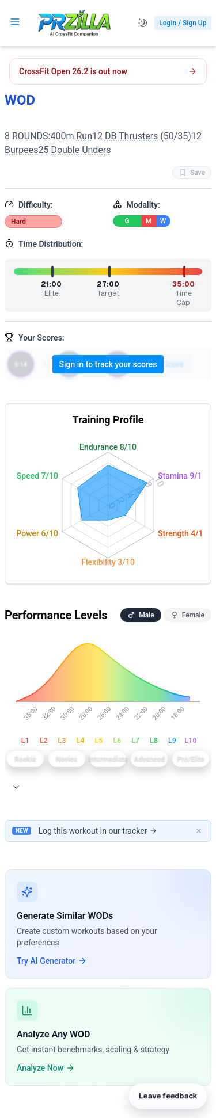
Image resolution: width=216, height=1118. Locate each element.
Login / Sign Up (182, 23)
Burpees (21, 149)
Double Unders (81, 149)
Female (187, 615)
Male (140, 615)
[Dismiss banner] (199, 831)
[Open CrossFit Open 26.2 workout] (108, 71)
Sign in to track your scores (108, 364)
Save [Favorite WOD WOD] (192, 173)
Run (84, 136)
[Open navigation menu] (15, 22)
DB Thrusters (131, 136)
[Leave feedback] (168, 1092)
